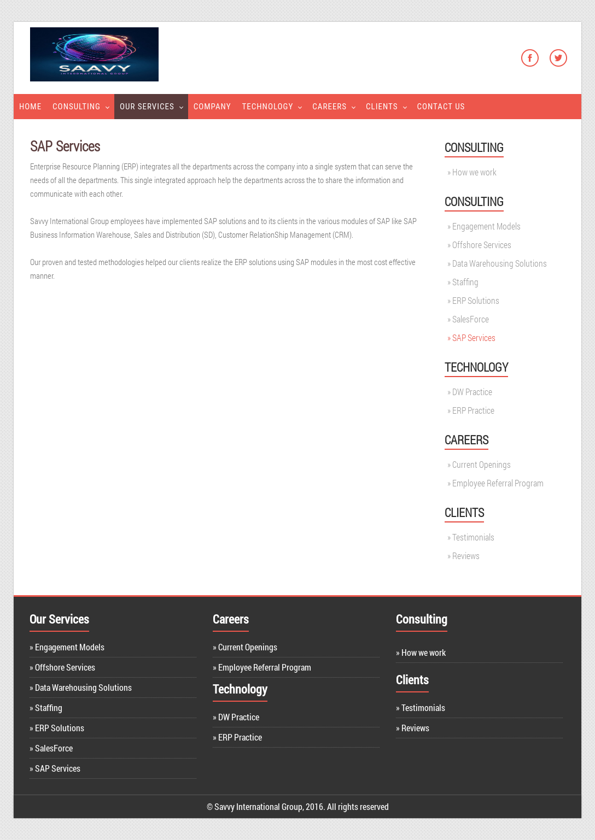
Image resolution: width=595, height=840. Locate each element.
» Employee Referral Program (262, 667)
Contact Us (441, 106)
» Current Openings (245, 647)
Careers (329, 106)
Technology (268, 106)
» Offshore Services (62, 667)
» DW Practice (236, 716)
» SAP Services (55, 768)
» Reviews (412, 727)
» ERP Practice (237, 737)
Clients (382, 106)
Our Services (147, 106)
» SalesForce (51, 748)
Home (30, 106)
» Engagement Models (67, 647)
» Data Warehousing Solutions (81, 687)
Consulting (76, 106)
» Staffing (46, 707)
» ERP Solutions (57, 727)
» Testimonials (420, 707)
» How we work (421, 652)
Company (212, 106)
